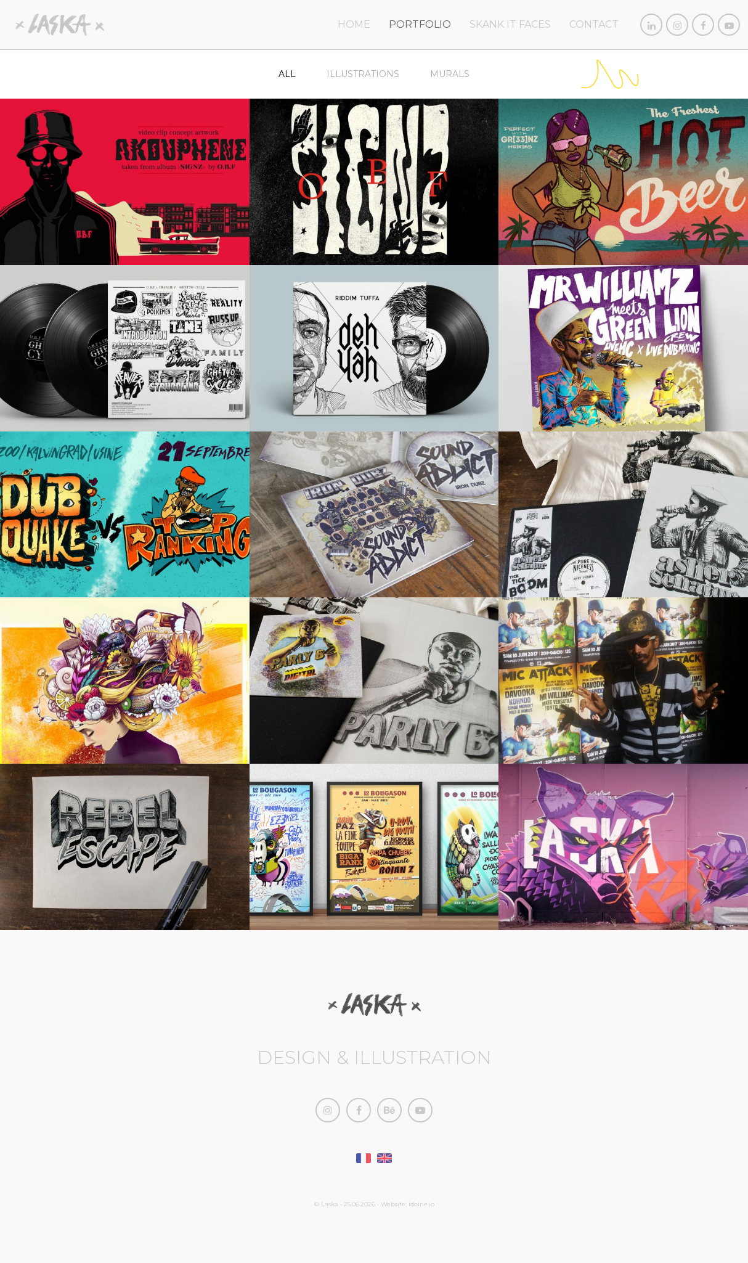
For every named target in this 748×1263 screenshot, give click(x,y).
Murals (450, 74)
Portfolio (420, 24)
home (354, 24)
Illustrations (363, 74)
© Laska (326, 1204)
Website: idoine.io (407, 1204)
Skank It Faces (510, 24)
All (287, 74)
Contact (594, 24)
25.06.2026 (359, 1204)
